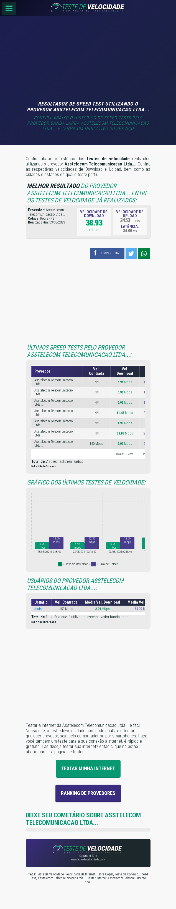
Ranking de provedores (88, 793)
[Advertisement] (88, 59)
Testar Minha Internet (88, 768)
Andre (38, 609)
